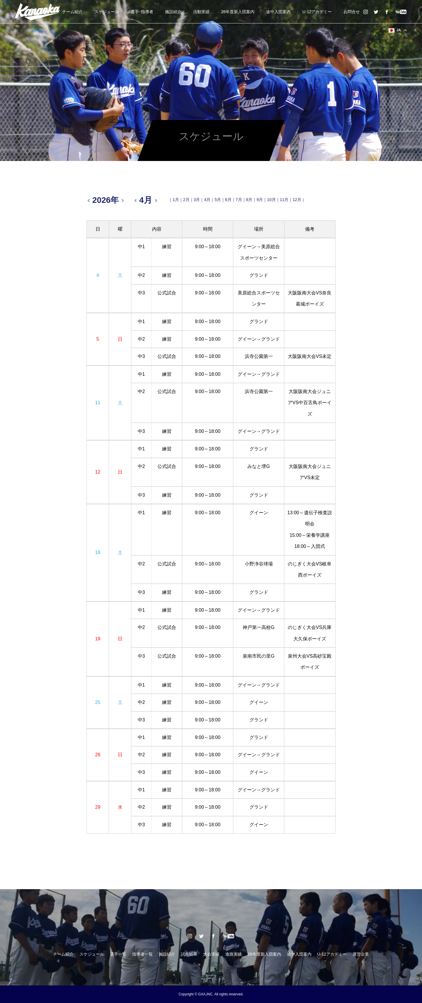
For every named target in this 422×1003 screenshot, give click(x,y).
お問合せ (351, 11)
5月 (218, 199)
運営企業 (361, 954)
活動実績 (201, 11)
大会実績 (211, 954)
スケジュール (106, 11)
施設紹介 (173, 11)
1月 (176, 199)
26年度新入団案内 (238, 11)
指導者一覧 (142, 954)
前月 (136, 200)
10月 (271, 199)
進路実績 (233, 954)
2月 (186, 199)
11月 (284, 199)
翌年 (122, 200)
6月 (228, 199)
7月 (239, 199)
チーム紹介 (72, 11)
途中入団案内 (278, 11)
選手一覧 (118, 954)
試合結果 (189, 954)
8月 (249, 199)
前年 (89, 200)
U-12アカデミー (317, 11)
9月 (259, 199)
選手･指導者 (142, 11)
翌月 (155, 200)
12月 (296, 199)
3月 (197, 199)
